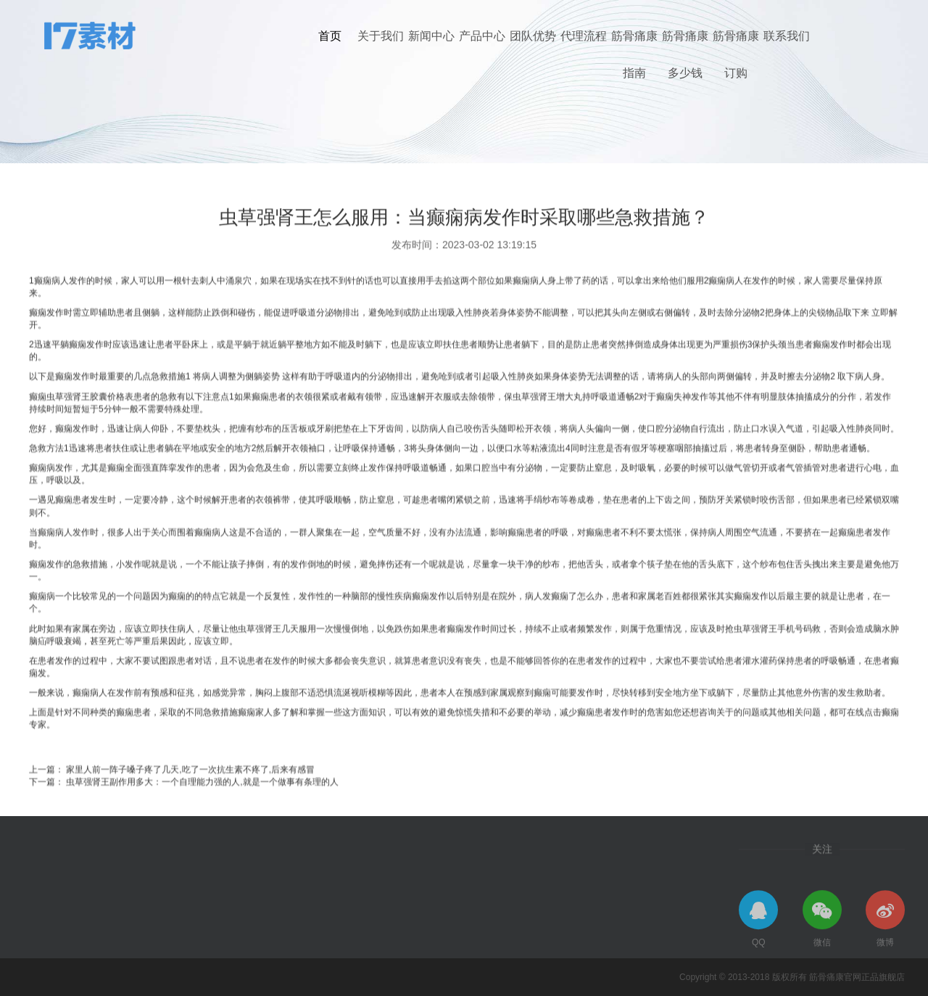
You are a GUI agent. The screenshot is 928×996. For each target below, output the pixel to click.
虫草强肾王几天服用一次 (286, 663)
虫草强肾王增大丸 (547, 431)
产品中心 (482, 36)
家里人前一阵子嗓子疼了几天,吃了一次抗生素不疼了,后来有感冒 (190, 804)
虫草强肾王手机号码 (773, 663)
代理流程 (583, 36)
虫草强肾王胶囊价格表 (89, 431)
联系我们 (786, 36)
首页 (329, 36)
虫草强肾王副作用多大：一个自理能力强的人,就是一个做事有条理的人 (202, 817)
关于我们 (380, 36)
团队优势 (533, 36)
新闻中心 (431, 36)
